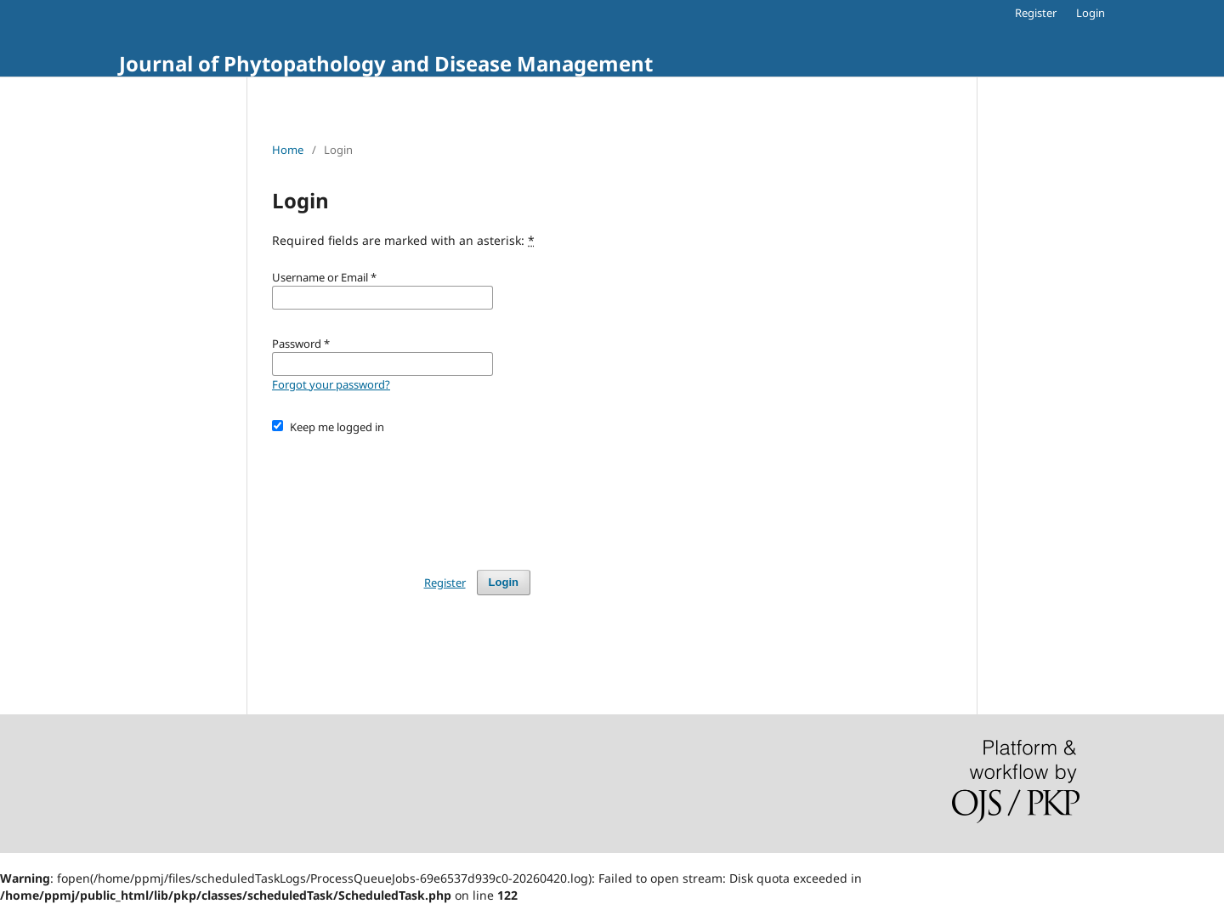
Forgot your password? (331, 384)
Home (287, 149)
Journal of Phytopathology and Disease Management (386, 63)
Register (1036, 12)
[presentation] (401, 494)
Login (1090, 12)
